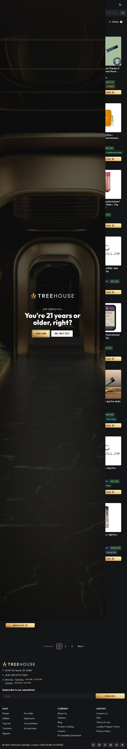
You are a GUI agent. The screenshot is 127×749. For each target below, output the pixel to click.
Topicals (6, 723)
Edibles (6, 718)
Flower (5, 713)
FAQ (98, 717)
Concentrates (30, 723)
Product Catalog (66, 726)
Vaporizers (29, 718)
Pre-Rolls (28, 713)
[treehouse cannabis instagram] (93, 745)
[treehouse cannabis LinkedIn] (110, 745)
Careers (62, 731)
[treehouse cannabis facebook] (105, 745)
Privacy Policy (103, 731)
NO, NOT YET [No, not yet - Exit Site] (72, 370)
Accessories (30, 728)
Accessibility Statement (69, 735)
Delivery (62, 717)
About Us (62, 713)
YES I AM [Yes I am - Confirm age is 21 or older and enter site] (52, 370)
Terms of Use (103, 722)
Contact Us (102, 713)
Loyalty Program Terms (108, 726)
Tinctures (7, 728)
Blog (60, 722)
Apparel (6, 733)
